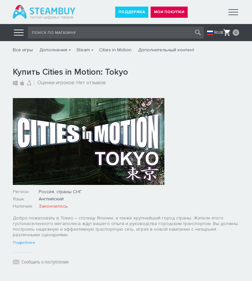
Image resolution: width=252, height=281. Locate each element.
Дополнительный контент (166, 50)
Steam (83, 50)
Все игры (23, 50)
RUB (218, 32)
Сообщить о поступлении (45, 262)
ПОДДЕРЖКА (131, 12)
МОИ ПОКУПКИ (169, 12)
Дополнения (53, 50)
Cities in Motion (115, 50)
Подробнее (24, 243)
